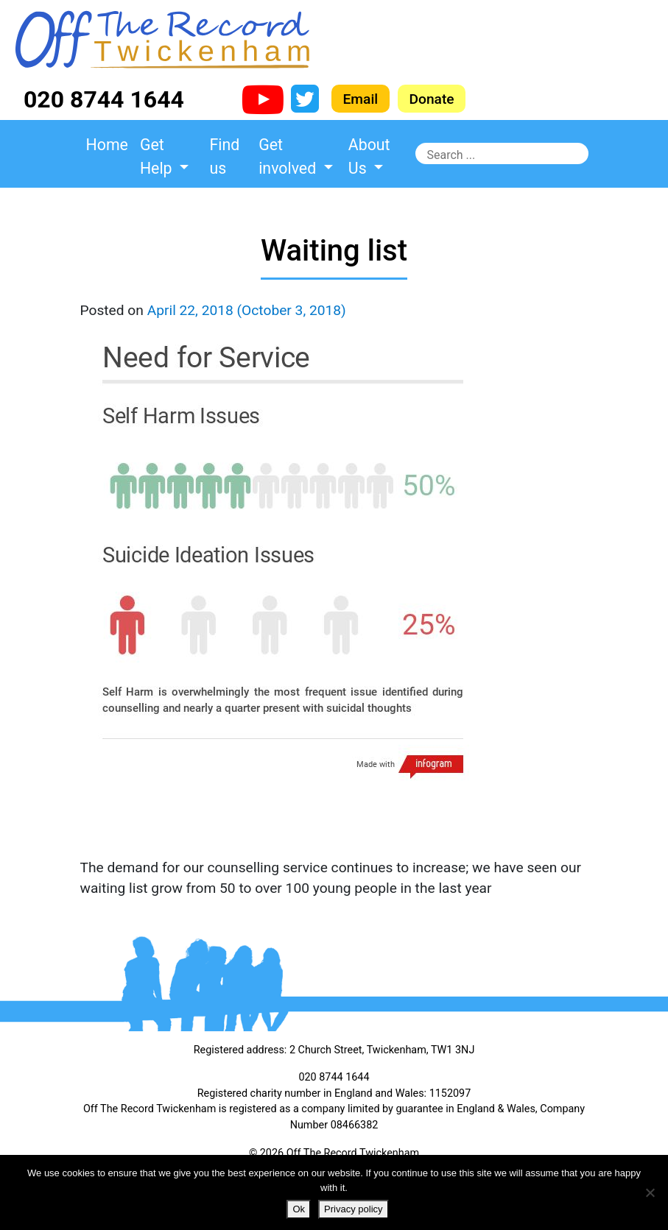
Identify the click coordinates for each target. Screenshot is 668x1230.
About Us (369, 156)
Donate (431, 98)
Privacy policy (353, 1209)
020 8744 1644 (104, 99)
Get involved (289, 156)
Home (107, 144)
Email (361, 98)
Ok (298, 1209)
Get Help (158, 156)
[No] (649, 1192)
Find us (225, 156)
